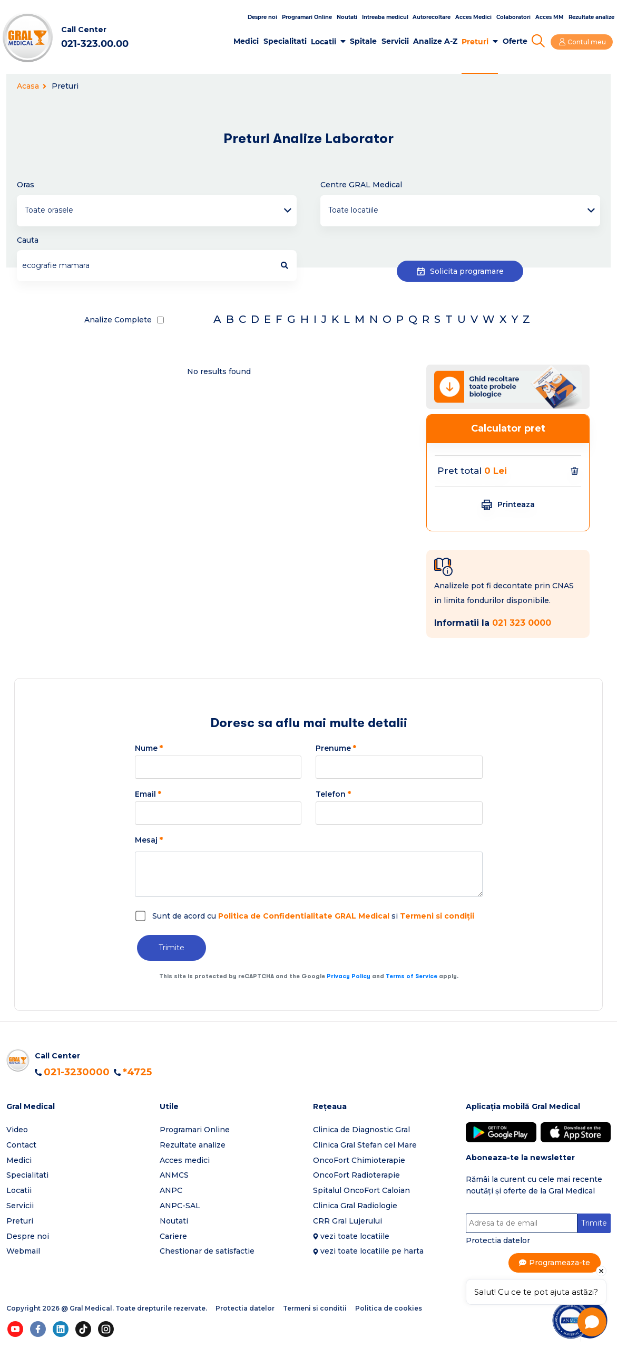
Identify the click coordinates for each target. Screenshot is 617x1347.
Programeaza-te (560, 1263)
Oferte (516, 41)
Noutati (347, 17)
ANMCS (174, 1175)
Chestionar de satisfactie (207, 1251)
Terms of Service (411, 976)
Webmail (23, 1251)
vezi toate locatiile (354, 1236)
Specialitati (286, 41)
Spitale (365, 41)
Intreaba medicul (385, 17)
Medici (248, 41)
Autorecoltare (431, 17)
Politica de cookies (388, 1308)
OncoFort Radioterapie (356, 1175)
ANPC (171, 1190)
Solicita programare (460, 269)
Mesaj (149, 840)
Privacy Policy (348, 976)
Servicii (396, 41)
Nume (149, 748)
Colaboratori (513, 17)
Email (148, 794)
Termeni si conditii (315, 1308)
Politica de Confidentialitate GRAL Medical (303, 916)
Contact (21, 1145)
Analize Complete (118, 319)
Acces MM (549, 17)
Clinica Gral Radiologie (355, 1205)
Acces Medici (473, 17)
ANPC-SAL (180, 1205)
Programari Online (307, 17)
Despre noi (262, 17)
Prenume (336, 748)
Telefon (333, 794)
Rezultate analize (591, 17)
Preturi (477, 41)
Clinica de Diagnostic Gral (361, 1129)
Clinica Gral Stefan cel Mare (365, 1145)
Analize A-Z (437, 41)
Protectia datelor (498, 1240)
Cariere (173, 1236)
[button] (78, 1107)
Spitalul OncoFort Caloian (361, 1190)
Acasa (31, 86)
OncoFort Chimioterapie (359, 1160)
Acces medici (185, 1160)
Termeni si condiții (437, 916)
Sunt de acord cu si (313, 916)
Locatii (325, 41)
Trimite (171, 947)
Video (17, 1129)
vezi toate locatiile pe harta (372, 1251)
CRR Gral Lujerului (347, 1221)
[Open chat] (591, 1321)
